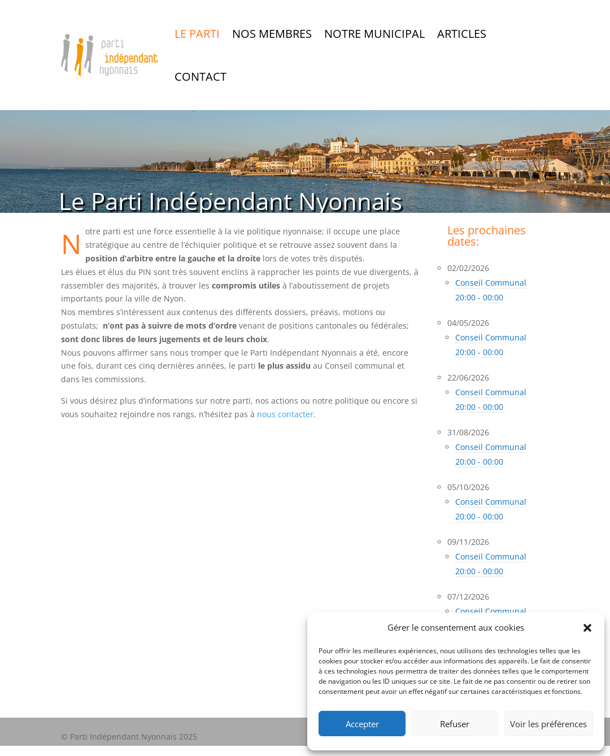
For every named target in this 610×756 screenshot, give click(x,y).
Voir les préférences (548, 723)
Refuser (454, 723)
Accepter (362, 723)
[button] (587, 627)
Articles (461, 33)
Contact (200, 76)
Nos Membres (272, 33)
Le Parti (197, 33)
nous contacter (285, 414)
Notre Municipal (374, 33)
